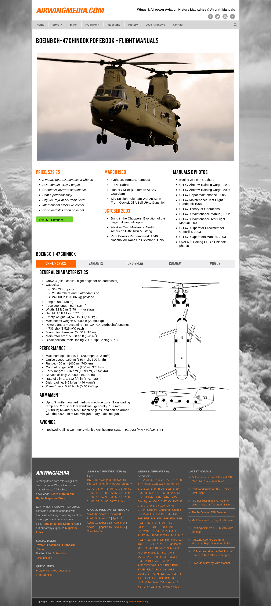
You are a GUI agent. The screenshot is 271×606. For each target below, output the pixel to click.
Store (57, 24)
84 (102, 492)
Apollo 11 (118, 518)
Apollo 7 (104, 514)
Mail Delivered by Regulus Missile (212, 520)
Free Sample (44, 574)
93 (97, 497)
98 (120, 497)
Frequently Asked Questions (53, 570)
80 (129, 488)
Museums (114, 24)
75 (106, 488)
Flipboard (68, 545)
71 (88, 488)
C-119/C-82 (175, 501)
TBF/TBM (164, 578)
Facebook (53, 545)
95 (106, 497)
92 (92, 497)
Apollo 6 (92, 514)
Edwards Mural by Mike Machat (211, 563)
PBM (161, 565)
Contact (178, 24)
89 (125, 492)
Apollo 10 (104, 518)
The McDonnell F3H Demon (209, 512)
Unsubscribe (44, 557)
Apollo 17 (119, 527)
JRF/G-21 (143, 543)
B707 (166, 497)
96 (111, 497)
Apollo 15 (92, 527)
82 (92, 492)
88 (120, 492)
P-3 (149, 556)
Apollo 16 (106, 527)
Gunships (158, 539)
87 (115, 492)
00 (129, 497)
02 (92, 501)
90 (129, 492)
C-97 (164, 501)
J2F (181, 539)
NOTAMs (92, 24)
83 (97, 492)
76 (111, 488)
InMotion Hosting (138, 601)
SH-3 (171, 569)
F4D (153, 527)
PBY (168, 565)
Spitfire (142, 573)
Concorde (165, 509)
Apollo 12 (92, 522)
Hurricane (171, 539)
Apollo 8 (116, 514)
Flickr (40, 549)
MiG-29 (142, 552)
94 (102, 497)
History (133, 24)
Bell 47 (149, 497)
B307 (158, 497)
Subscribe (59, 553)
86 (111, 492)
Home (40, 24)
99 (125, 497)
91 (88, 497)
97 (115, 497)
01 (88, 501)
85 (106, 492)
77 (115, 488)
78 (120, 488)
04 (102, 501)
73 (97, 488)
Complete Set (95, 531)
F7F (146, 518)
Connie (176, 509)
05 (106, 501)
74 (102, 488)
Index (73, 24)
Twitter (40, 545)
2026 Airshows (155, 24)
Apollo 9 (92, 518)
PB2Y (175, 565)
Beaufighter (145, 501)
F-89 (169, 522)
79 (125, 488)
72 (92, 488)
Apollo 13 (106, 522)
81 (88, 492)
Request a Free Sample (58, 523)
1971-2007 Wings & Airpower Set (107, 480)
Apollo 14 (119, 522)
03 (97, 501)
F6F (140, 518)
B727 (174, 497)
